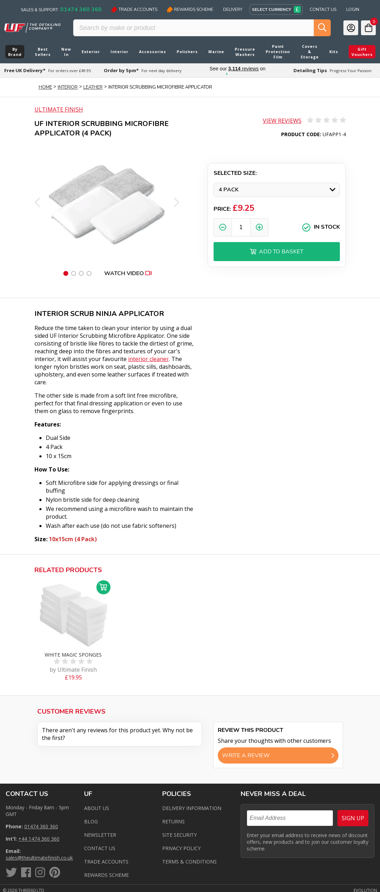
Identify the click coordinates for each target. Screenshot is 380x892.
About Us (96, 808)
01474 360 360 (41, 826)
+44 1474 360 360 (38, 838)
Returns (173, 821)
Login (352, 9)
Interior (68, 87)
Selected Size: (235, 173)
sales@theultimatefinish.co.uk (39, 857)
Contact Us (323, 9)
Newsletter (100, 834)
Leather (93, 87)
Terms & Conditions (189, 861)
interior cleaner (148, 359)
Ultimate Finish (58, 109)
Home (45, 87)
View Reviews (282, 121)
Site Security (179, 834)
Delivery (232, 9)
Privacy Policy (181, 848)
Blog (91, 821)
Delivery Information (191, 808)
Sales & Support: (61, 9)
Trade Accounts (134, 9)
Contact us (99, 848)
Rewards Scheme (190, 9)
